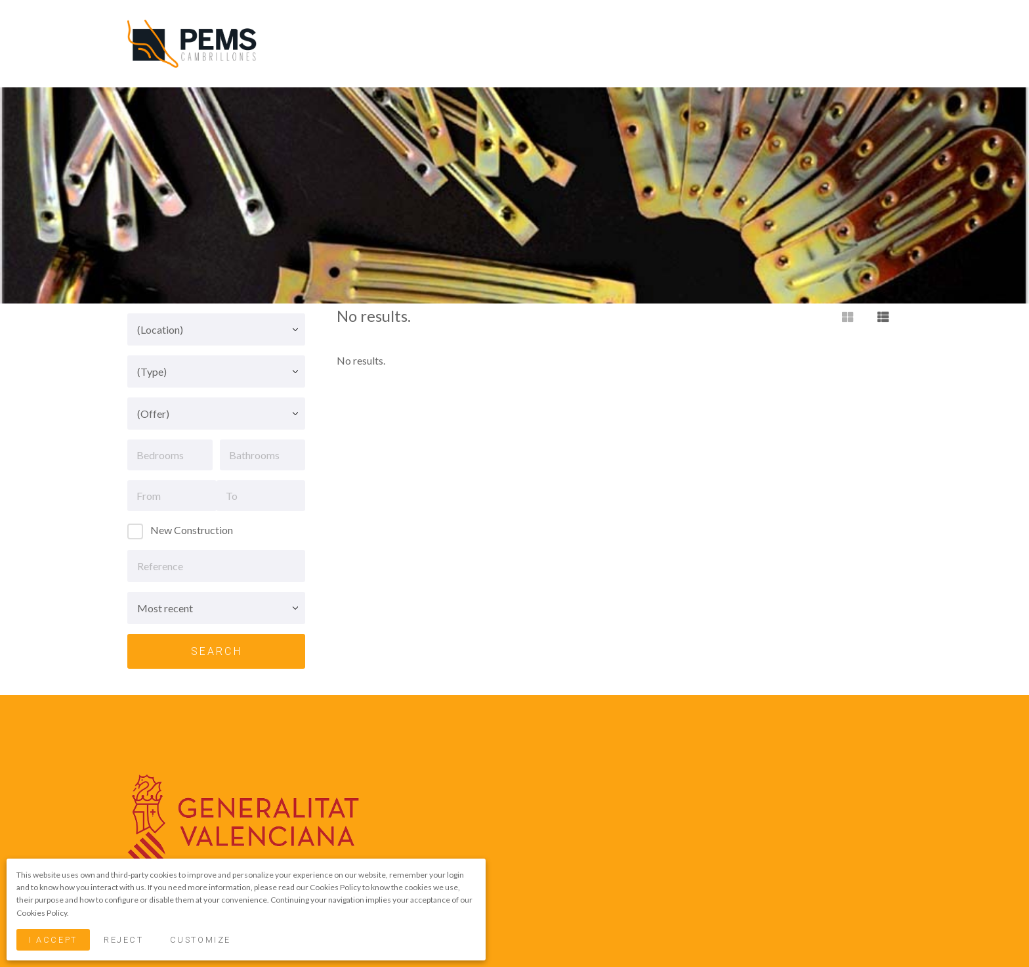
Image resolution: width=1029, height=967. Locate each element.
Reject (123, 940)
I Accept (53, 940)
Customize (200, 940)
